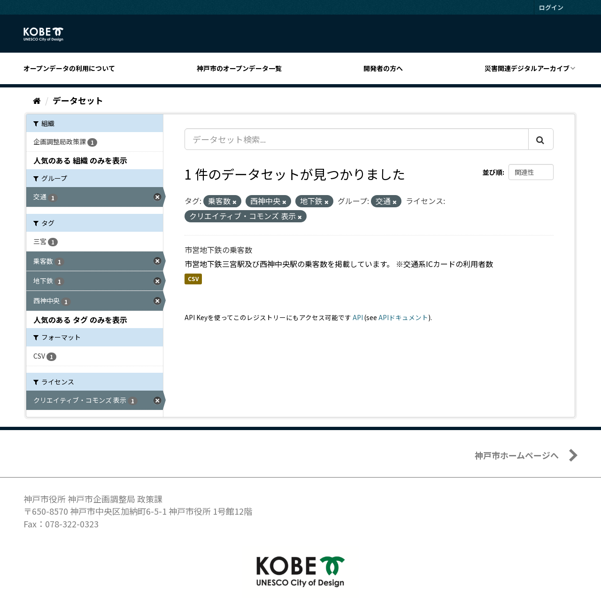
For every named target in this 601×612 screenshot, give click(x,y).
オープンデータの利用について (69, 68)
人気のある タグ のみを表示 (80, 319)
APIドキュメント (403, 317)
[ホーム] (37, 100)
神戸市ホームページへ (517, 455)
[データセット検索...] (357, 139)
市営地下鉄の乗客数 (218, 249)
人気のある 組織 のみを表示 (80, 160)
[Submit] (541, 139)
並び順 (492, 172)
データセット (78, 100)
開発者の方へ (383, 68)
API (358, 317)
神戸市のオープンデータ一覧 (239, 68)
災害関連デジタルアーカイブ (527, 68)
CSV (193, 279)
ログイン (551, 7)
